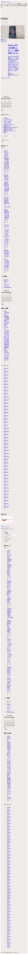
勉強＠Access (7, 126)
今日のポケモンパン (9, 124)
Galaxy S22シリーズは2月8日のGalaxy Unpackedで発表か (6, 155)
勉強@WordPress (8, 129)
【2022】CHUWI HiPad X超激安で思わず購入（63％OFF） (7, 202)
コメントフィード (9, 709)
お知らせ (6, 118)
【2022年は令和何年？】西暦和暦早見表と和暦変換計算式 (6, 344)
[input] (7, 22)
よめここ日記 (7, 121)
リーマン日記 (7, 122)
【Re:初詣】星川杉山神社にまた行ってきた (6, 253)
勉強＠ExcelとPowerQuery (10, 127)
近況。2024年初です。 (6, 313)
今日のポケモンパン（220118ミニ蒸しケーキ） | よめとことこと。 (6, 241)
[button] (14, 22)
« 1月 (2, 110)
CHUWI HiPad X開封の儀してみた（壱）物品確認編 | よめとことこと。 (6, 188)
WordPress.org (7, 287)
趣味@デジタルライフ (10, 130)
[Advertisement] (10, 86)
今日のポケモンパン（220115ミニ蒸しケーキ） (9, 643)
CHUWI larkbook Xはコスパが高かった (6, 177)
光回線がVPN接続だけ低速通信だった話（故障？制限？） (6, 320)
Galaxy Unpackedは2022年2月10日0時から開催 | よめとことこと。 (6, 166)
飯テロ (5, 132)
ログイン (6, 279)
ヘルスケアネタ (8, 119)
